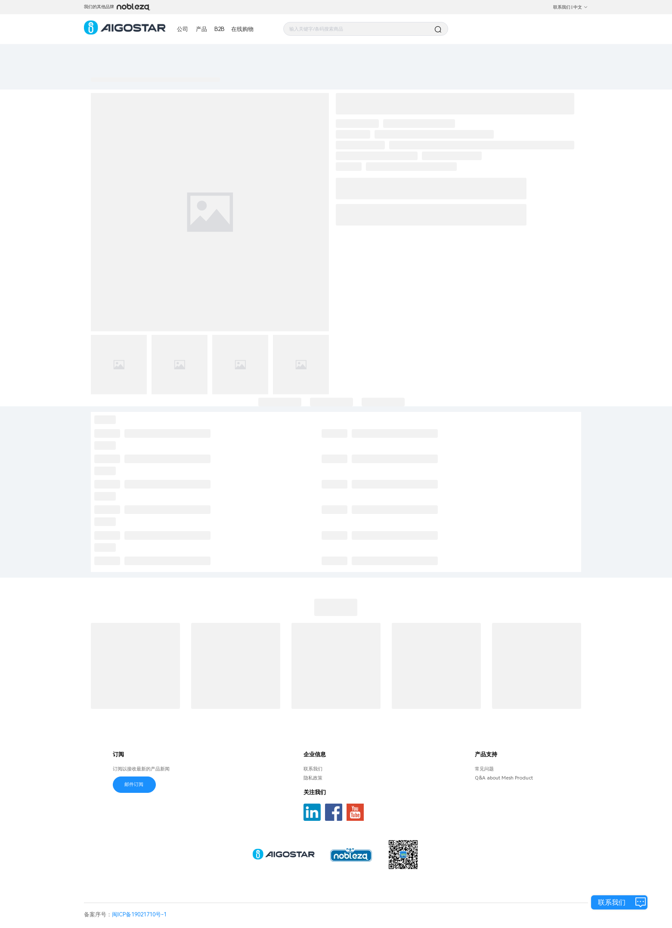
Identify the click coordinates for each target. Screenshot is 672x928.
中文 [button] (580, 7)
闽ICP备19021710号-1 (139, 914)
